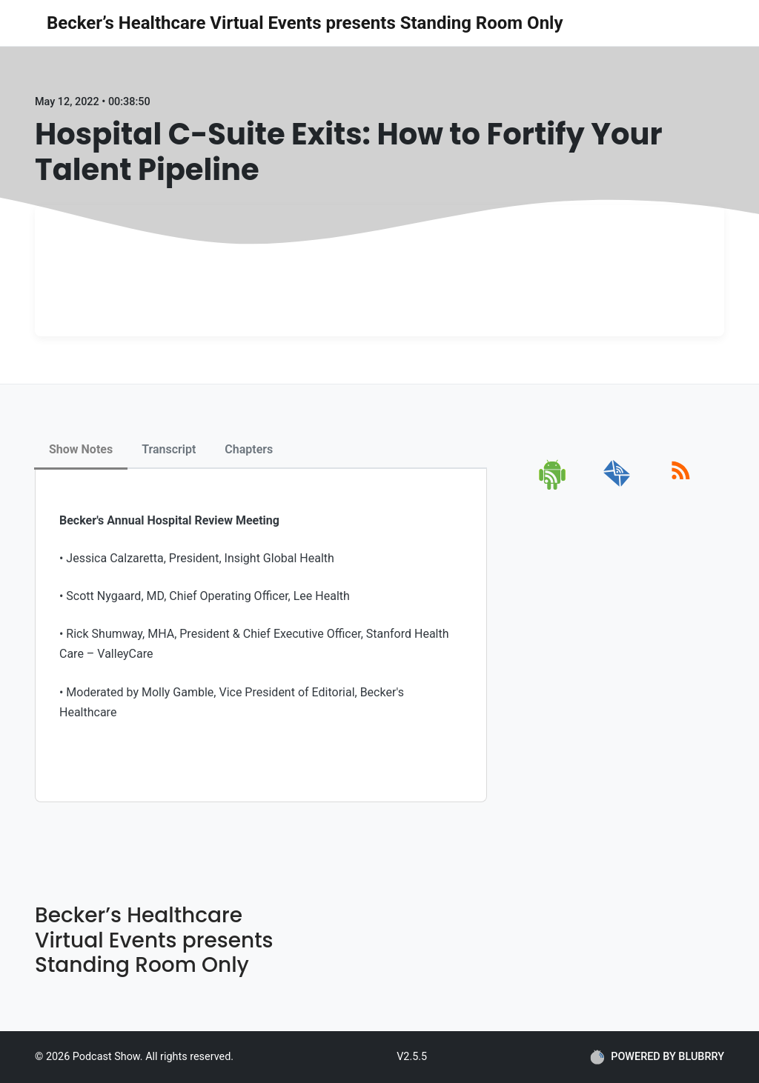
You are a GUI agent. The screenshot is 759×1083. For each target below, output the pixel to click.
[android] (553, 487)
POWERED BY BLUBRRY (657, 1057)
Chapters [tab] (249, 449)
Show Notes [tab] (81, 449)
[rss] (680, 487)
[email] (617, 487)
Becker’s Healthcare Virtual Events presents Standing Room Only (305, 23)
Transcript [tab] (169, 449)
